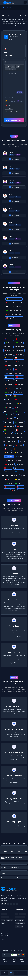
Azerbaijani (9, 350)
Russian (8, 456)
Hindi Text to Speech (14, 299)
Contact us (9, 920)
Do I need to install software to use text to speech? (12, 872)
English (18, 373)
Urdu (9, 483)
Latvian (8, 422)
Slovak (19, 460)
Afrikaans (9, 339)
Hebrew (19, 392)
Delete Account (19, 920)
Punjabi (8, 453)
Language (6, 46)
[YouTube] (14, 904)
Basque (9, 354)
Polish (8, 449)
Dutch (9, 373)
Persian (19, 445)
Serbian (19, 456)
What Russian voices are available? (10, 867)
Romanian (19, 453)
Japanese (19, 407)
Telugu (14, 475)
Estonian (9, 377)
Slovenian (9, 464)
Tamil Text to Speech (14, 306)
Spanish (7, 468)
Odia (22, 441)
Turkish (8, 479)
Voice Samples (5, 917)
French (19, 381)
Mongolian (19, 434)
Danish (18, 369)
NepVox (4, 948)
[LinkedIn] (5, 904)
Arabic (19, 343)
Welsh (20, 487)
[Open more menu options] (24, 973)
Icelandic (8, 399)
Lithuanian (19, 422)
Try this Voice (14, 159)
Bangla (20, 350)
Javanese (8, 411)
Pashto (9, 445)
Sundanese (19, 468)
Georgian (19, 384)
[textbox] (14, 49)
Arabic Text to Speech (14, 310)
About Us (4, 914)
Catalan (19, 362)
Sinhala (9, 460)
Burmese (9, 362)
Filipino (19, 377)
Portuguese (18, 449)
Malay (20, 426)
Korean (10, 418)
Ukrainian (19, 479)
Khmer (19, 415)
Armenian (8, 346)
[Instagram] (8, 904)
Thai (23, 475)
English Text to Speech (14, 318)
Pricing (3, 920)
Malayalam (8, 430)
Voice (5, 52)
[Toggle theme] (25, 2)
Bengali (19, 354)
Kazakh (9, 415)
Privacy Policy (22, 914)
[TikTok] (17, 904)
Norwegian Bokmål (10, 441)
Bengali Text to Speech (14, 302)
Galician (8, 384)
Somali (20, 464)
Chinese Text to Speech (14, 314)
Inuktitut (10, 403)
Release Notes (19, 926)
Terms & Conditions (20, 917)
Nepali (20, 437)
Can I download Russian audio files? (10, 863)
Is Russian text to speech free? (9, 847)
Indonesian (19, 399)
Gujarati (9, 392)
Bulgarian (19, 358)
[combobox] (14, 49)
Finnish (9, 381)
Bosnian (8, 358)
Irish (19, 403)
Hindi (8, 396)
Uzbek (18, 483)
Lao (19, 418)
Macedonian (9, 426)
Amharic (9, 343)
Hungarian (18, 396)
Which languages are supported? (9, 877)
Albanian (19, 339)
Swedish (19, 472)
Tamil (5, 475)
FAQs (16, 914)
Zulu (14, 490)
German (9, 388)
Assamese (19, 346)
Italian (8, 407)
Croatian (19, 365)
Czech (9, 369)
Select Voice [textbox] (8, 55)
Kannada (20, 411)
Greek (19, 388)
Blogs (3, 923)
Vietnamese (9, 487)
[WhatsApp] (11, 904)
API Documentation (20, 923)
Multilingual (9, 437)
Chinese (8, 365)
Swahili (8, 472)
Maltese (20, 430)
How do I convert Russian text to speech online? (11, 858)
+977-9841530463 (6, 941)
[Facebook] (2, 904)
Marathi (8, 434)
